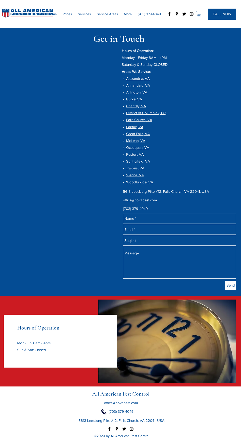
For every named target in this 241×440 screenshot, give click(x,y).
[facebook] (169, 14)
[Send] (230, 285)
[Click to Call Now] (104, 412)
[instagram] (191, 14)
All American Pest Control (121, 394)
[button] (199, 14)
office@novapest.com (140, 200)
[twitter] (184, 14)
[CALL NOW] (222, 14)
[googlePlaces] (176, 14)
